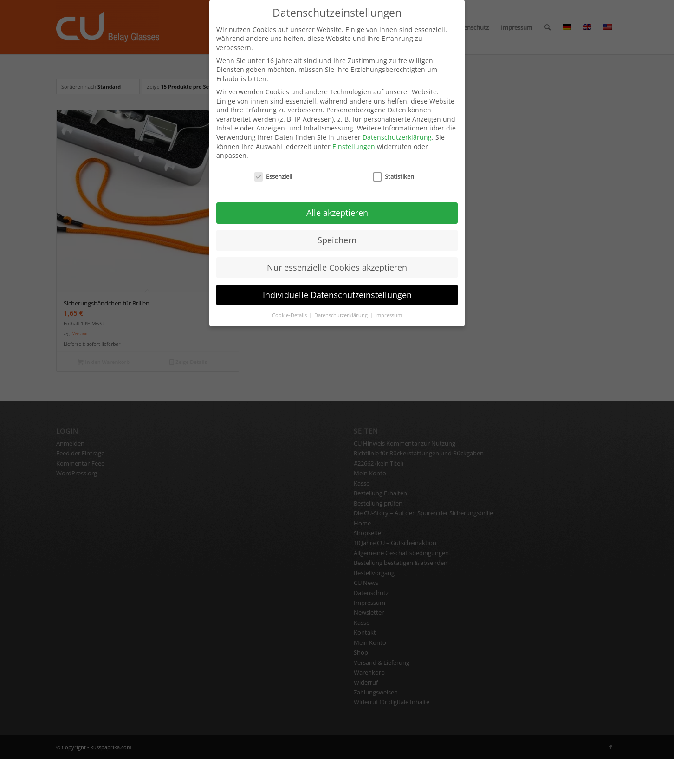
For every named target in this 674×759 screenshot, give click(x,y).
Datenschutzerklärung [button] (341, 305)
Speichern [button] (337, 230)
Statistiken (393, 167)
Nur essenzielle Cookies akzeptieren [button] (337, 257)
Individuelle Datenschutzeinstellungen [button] (337, 285)
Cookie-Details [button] (290, 305)
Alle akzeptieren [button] (337, 202)
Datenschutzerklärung (397, 127)
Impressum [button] (388, 305)
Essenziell (273, 167)
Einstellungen (353, 136)
